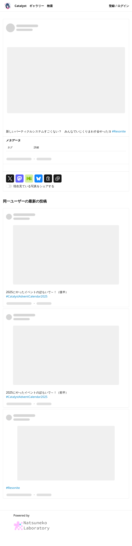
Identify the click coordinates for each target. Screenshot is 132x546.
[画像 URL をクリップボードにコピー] (57, 178)
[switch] (9, 186)
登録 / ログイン (119, 6)
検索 (50, 6)
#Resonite (119, 131)
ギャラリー (36, 6)
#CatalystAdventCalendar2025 (26, 296)
